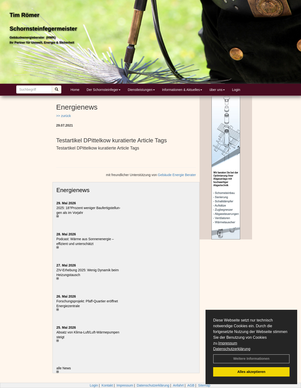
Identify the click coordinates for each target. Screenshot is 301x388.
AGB (191, 385)
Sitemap (204, 385)
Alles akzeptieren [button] (251, 372)
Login (236, 90)
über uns (217, 90)
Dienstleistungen (141, 90)
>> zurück (63, 116)
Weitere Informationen (251, 358)
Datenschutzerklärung (231, 349)
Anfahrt (178, 385)
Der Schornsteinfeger (104, 90)
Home (75, 90)
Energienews (73, 190)
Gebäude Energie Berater (177, 175)
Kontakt (107, 385)
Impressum (227, 343)
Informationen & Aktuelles (182, 90)
